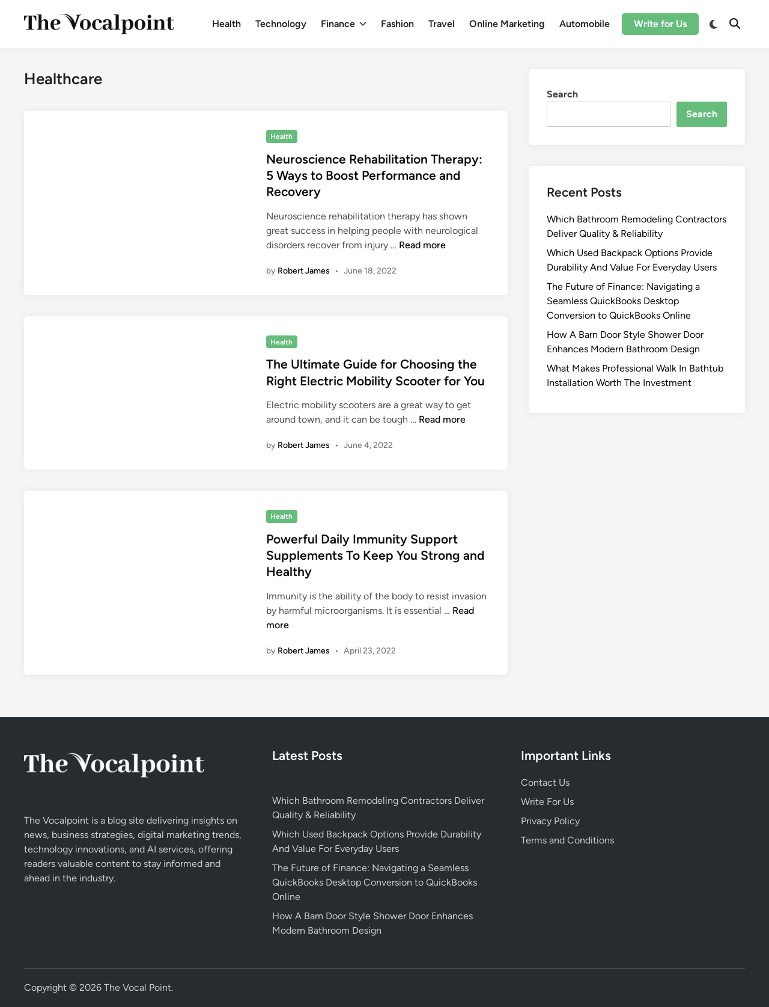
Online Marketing (507, 23)
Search (562, 94)
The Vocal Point (137, 987)
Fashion (397, 23)
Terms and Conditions (567, 840)
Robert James (304, 271)
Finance (343, 24)
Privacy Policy (550, 821)
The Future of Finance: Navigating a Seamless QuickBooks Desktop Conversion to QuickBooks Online (623, 301)
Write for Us (660, 23)
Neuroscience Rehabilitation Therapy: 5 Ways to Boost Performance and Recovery (374, 176)
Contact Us (545, 782)
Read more (422, 245)
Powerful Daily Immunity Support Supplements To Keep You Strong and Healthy (375, 555)
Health (226, 23)
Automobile (584, 23)
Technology (280, 23)
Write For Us (547, 801)
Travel (441, 23)
